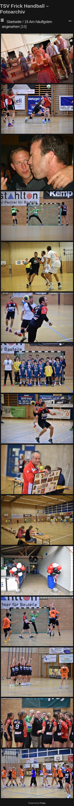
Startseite (14, 22)
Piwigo (43, 803)
